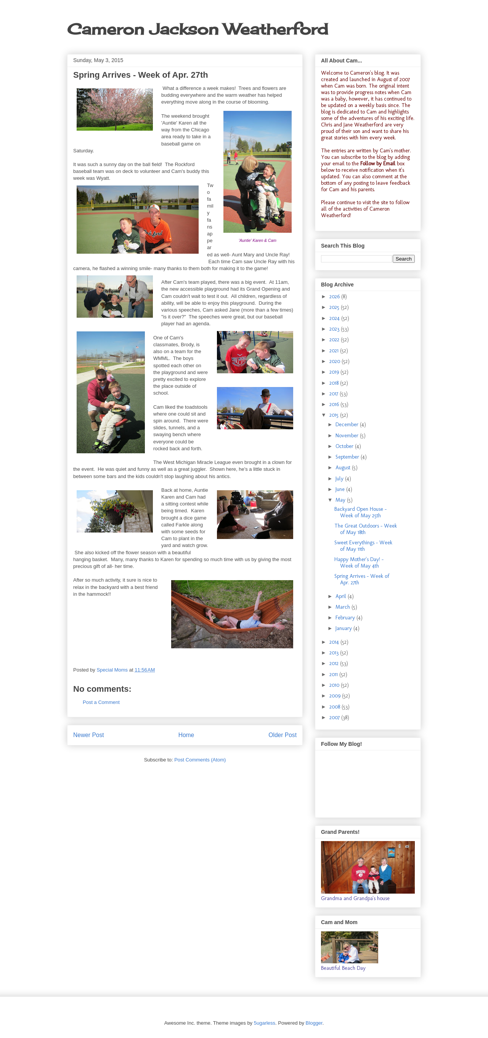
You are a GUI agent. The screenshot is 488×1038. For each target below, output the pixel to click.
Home (186, 735)
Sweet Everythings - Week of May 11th (363, 545)
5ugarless (264, 1023)
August (344, 467)
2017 (334, 393)
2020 (335, 361)
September (348, 457)
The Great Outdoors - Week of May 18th (365, 529)
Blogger (314, 1023)
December (348, 424)
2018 (334, 383)
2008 (335, 707)
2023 (335, 329)
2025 (335, 307)
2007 (335, 717)
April (342, 596)
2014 (334, 642)
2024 (335, 318)
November (348, 435)
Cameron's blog (367, 73)
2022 (335, 339)
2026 (335, 296)
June (341, 489)
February (346, 617)
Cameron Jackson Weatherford (197, 29)
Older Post (282, 735)
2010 (335, 685)
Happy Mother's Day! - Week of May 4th (359, 562)
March (344, 607)
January (344, 628)
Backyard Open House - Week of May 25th (360, 512)
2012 (334, 663)
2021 (334, 350)
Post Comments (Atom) (200, 760)
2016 (334, 404)
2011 (334, 674)
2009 (335, 696)
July (340, 478)
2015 (334, 415)
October (345, 446)
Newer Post (88, 735)
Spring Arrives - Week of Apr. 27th (361, 579)
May (341, 500)
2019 (334, 372)
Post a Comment (101, 702)
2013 (334, 652)
